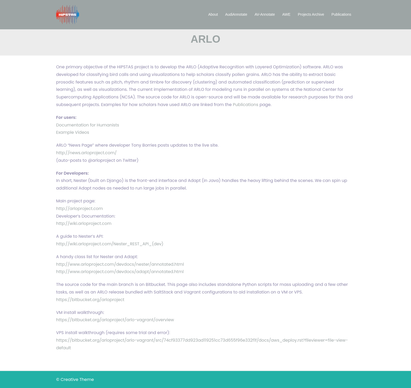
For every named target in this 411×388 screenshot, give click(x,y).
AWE (286, 14)
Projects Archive (311, 14)
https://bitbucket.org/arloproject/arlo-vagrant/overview (115, 320)
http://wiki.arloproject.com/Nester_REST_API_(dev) (109, 244)
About (213, 14)
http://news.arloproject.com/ (86, 153)
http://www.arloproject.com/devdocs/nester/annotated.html (120, 264)
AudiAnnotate (236, 14)
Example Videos (72, 132)
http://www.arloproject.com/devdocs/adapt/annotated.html (120, 272)
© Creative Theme (75, 379)
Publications (341, 14)
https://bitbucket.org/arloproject (90, 300)
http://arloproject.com (79, 209)
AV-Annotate (265, 14)
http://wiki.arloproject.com (83, 223)
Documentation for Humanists (87, 125)
